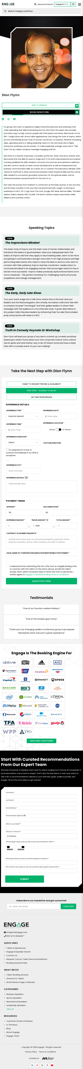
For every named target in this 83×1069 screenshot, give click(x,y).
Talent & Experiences (16, 948)
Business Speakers (14, 994)
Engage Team (12, 1036)
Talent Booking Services (17, 974)
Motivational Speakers (16, 1001)
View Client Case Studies (41, 741)
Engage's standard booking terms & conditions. (47, 574)
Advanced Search (43, 4)
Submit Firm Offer (41, 581)
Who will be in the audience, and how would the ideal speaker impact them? (33, 867)
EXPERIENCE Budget (15, 520)
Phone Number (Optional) (16, 816)
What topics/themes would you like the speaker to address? (27, 859)
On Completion (50, 507)
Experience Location (53, 423)
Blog (8, 1028)
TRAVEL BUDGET (38, 520)
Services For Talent (15, 978)
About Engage (13, 1032)
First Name (10, 792)
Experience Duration (16, 437)
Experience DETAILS (15, 478)
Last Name (10, 800)
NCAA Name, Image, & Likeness (20, 982)
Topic (10, 238)
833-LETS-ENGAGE (15, 936)
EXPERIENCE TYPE (13, 410)
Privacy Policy (31, 1052)
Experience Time (13, 424)
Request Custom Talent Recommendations (26, 959)
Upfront (10, 507)
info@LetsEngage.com (16, 932)
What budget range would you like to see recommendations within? (30, 842)
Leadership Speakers (16, 1005)
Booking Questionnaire (16, 963)
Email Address (11, 808)
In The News (11, 1024)
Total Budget (63, 520)
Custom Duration (52, 443)
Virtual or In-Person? (13, 832)
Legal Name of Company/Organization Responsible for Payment (37, 553)
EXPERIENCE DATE (50, 410)
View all (10, 1009)
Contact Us (11, 955)
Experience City (13, 465)
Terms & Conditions (47, 1052)
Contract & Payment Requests (21, 533)
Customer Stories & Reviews (19, 1021)
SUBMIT (24, 879)
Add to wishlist (55, 106)
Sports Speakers (14, 998)
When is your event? (13, 824)
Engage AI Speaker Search (18, 951)
